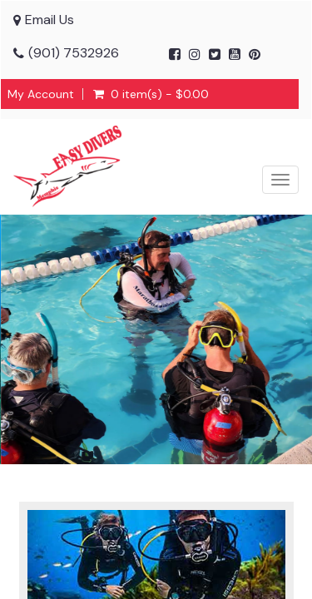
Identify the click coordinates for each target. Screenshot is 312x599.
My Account (40, 94)
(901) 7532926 (73, 53)
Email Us (49, 19)
